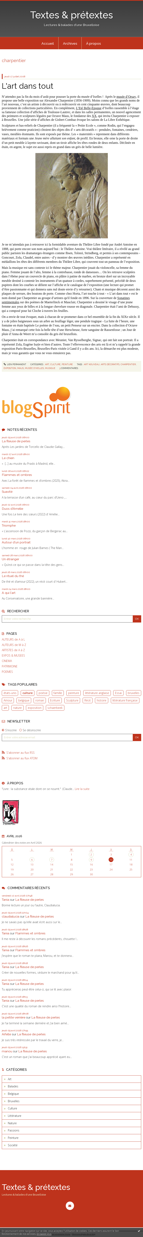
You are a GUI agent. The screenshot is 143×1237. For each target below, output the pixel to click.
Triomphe (9, 525)
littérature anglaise (97, 693)
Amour (8, 700)
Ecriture (55, 700)
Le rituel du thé (13, 576)
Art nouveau (92, 364)
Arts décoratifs (110, 364)
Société (12, 1145)
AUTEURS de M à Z (14, 645)
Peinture (67, 364)
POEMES (7, 672)
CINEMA (7, 661)
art (5, 708)
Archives (70, 43)
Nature (12, 1123)
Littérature (14, 1116)
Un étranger (10, 559)
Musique (50, 368)
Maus (20, 368)
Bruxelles (14, 1101)
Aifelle (6, 1034)
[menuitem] (47, 43)
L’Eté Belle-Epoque (89, 108)
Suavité (7, 492)
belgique (23, 700)
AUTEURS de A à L (13, 639)
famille (57, 693)
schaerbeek (55, 708)
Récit (87, 700)
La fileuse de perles (16, 441)
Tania (5, 900)
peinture (73, 693)
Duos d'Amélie (12, 509)
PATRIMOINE (9, 666)
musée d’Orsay (126, 96)
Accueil (47, 43)
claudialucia (10, 916)
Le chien (8, 458)
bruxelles (133, 693)
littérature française (125, 700)
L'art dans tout (27, 86)
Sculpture (72, 700)
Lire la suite (82, 789)
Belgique (13, 1094)
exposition (34, 708)
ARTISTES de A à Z (13, 650)
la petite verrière (13, 1017)
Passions (13, 1130)
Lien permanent (15, 364)
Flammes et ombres (17, 475)
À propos (93, 43)
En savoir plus (44, 1234)
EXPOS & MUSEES (13, 655)
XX (94, 116)
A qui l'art (8, 593)
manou (7, 1051)
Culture (55, 364)
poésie (43, 693)
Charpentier (128, 364)
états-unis (10, 693)
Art (47, 364)
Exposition (10, 368)
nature (17, 708)
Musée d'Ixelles (34, 368)
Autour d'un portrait (16, 542)
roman (39, 700)
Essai (118, 693)
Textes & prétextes (71, 15)
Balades (13, 1086)
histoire (101, 700)
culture (28, 693)
